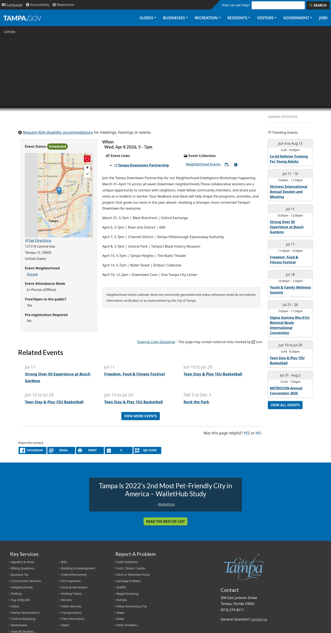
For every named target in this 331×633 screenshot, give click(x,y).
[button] (59, 191)
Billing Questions (22, 568)
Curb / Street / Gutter (131, 568)
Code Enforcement (74, 575)
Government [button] (296, 17)
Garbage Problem (128, 581)
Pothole (121, 600)
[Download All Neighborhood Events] (236, 165)
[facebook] (32, 450)
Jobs (323, 17)
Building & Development (78, 568)
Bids (64, 562)
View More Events (140, 416)
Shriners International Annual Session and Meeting (288, 191)
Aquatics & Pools (22, 562)
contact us (259, 619)
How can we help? (236, 5)
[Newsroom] (63, 5)
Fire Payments (71, 581)
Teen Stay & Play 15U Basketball (213, 374)
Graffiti (121, 587)
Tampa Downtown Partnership (141, 165)
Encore (32, 274)
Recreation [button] (206, 17)
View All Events (285, 405)
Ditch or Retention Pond (133, 575)
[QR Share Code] (147, 450)
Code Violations (127, 562)
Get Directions (38, 240)
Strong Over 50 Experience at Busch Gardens (287, 227)
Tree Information (72, 619)
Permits (66, 600)
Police (15, 606)
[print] (90, 450)
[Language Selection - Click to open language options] (12, 5)
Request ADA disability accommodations (58, 132)
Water (65, 625)
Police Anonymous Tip (131, 606)
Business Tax (20, 575)
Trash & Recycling (23, 619)
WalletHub (166, 504)
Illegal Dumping (127, 594)
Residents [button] (237, 17)
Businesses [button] (174, 17)
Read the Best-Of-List (165, 521)
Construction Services (26, 581)
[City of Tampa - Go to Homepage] (22, 18)
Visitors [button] (265, 17)
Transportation (71, 613)
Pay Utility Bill (20, 600)
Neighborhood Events (203, 164)
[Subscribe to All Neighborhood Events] (227, 165)
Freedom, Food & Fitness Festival (134, 374)
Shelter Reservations (25, 613)
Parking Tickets (71, 594)
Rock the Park (196, 401)
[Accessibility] (37, 5)
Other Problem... (127, 625)
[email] (61, 450)
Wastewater (19, 625)
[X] (119, 450)
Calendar (9, 31)
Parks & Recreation (74, 587)
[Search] (318, 5)
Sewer (120, 613)
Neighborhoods (22, 587)
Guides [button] (146, 17)
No (258, 432)
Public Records (71, 606)
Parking (16, 594)
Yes (247, 432)
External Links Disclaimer (156, 342)
